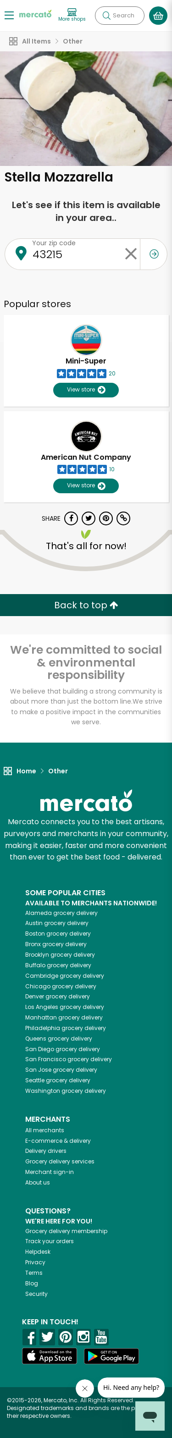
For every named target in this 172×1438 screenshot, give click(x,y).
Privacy (35, 1262)
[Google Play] (111, 1356)
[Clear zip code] (131, 254)
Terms (34, 1273)
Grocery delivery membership (66, 1231)
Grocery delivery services (59, 1161)
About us (37, 1182)
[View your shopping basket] (158, 15)
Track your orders (49, 1241)
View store (86, 390)
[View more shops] (72, 15)
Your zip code (54, 243)
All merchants (44, 1130)
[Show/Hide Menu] (9, 14)
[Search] (119, 15)
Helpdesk (37, 1252)
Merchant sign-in (49, 1172)
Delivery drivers (46, 1151)
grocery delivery (61, 913)
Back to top (86, 605)
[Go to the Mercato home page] (35, 13)
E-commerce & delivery (58, 1141)
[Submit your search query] (106, 15)
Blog (31, 1283)
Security (36, 1294)
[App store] (49, 1356)
